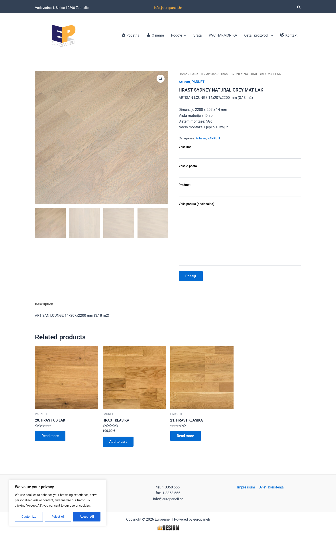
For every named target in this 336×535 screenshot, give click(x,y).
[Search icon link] (299, 7)
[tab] (44, 304)
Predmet (240, 190)
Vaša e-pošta (240, 171)
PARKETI (196, 74)
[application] (184, 35)
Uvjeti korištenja (271, 487)
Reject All (58, 516)
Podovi (178, 35)
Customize (29, 516)
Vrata (197, 35)
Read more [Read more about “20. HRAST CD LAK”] (50, 436)
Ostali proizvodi (258, 35)
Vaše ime (240, 152)
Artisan (211, 74)
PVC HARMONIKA (223, 35)
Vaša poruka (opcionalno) (240, 234)
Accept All (87, 516)
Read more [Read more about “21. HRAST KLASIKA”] (185, 436)
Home (183, 74)
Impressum (246, 487)
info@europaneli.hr (168, 8)
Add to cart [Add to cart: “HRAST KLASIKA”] (118, 441)
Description (44, 304)
